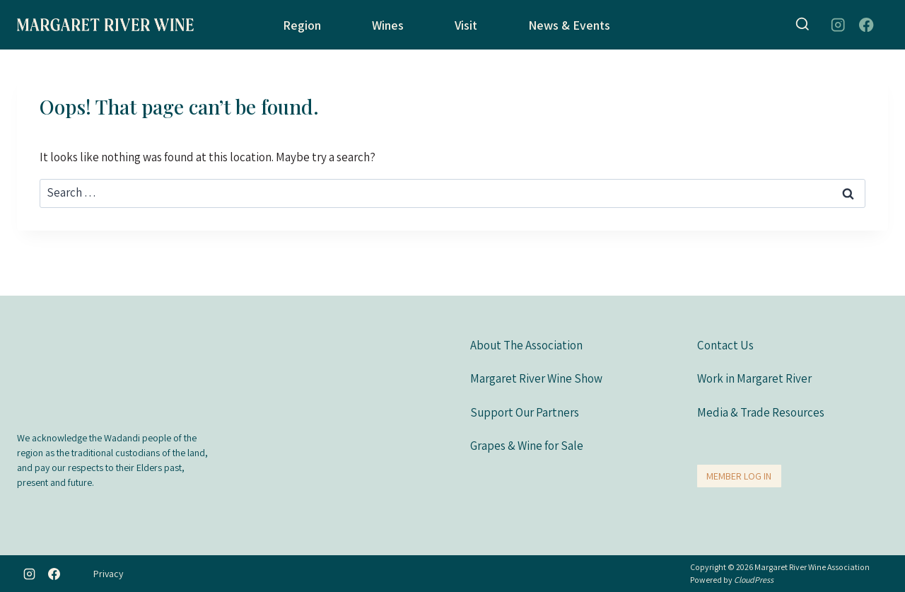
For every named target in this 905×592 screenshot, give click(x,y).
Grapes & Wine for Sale (526, 445)
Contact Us (725, 344)
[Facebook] (866, 25)
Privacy (108, 573)
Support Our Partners (524, 411)
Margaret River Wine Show (536, 377)
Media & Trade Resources (760, 411)
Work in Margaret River (754, 377)
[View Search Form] (802, 25)
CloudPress (753, 579)
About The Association (526, 344)
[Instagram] (837, 25)
